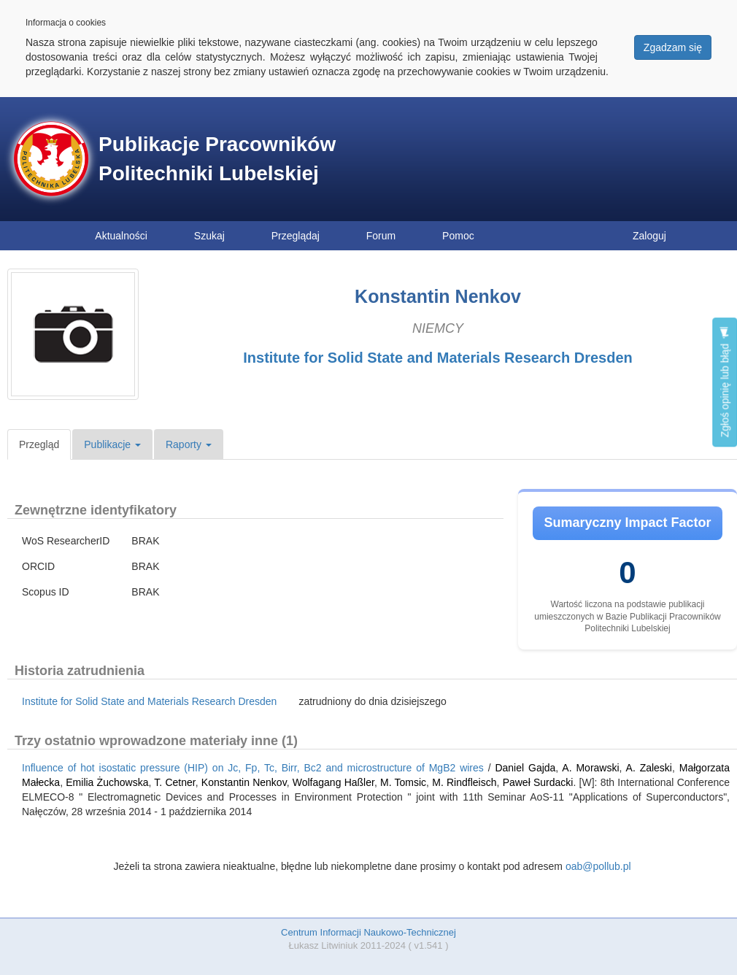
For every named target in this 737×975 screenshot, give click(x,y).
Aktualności (121, 236)
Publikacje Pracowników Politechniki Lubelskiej (217, 159)
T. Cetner (174, 782)
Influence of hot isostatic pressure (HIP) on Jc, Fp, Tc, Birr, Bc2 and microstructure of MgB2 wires (253, 768)
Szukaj (209, 236)
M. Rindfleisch (464, 782)
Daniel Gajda (525, 768)
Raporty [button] (189, 444)
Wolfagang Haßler (333, 782)
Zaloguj (649, 236)
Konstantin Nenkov (244, 782)
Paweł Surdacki (538, 782)
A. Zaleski (649, 768)
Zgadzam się (673, 47)
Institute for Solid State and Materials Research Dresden (437, 358)
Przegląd (39, 444)
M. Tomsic (403, 782)
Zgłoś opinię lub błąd (724, 382)
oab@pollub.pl (598, 866)
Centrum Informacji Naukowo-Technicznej (368, 932)
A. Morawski (590, 768)
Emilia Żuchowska (107, 782)
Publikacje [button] (112, 444)
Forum (380, 236)
